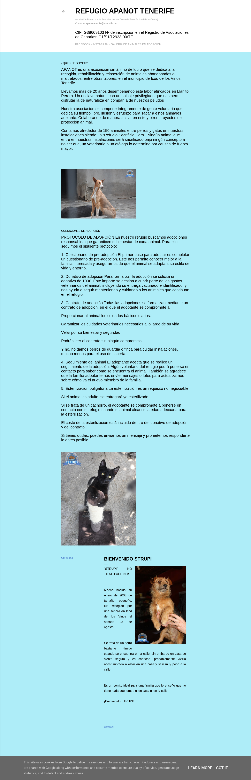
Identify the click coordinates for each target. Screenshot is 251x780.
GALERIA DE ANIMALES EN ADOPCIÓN (136, 44)
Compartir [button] (67, 557)
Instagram (101, 44)
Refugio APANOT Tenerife (125, 11)
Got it (222, 768)
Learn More (200, 768)
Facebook (82, 44)
